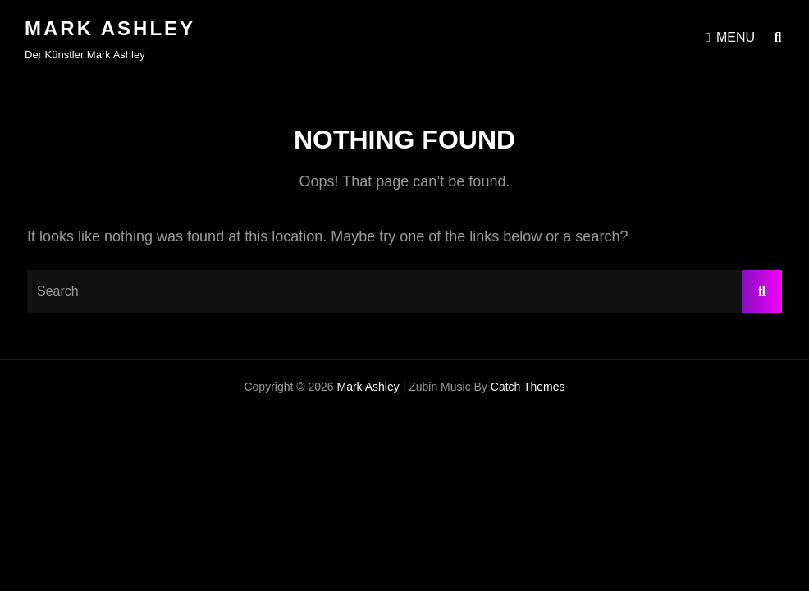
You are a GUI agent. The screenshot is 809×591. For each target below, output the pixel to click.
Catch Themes (528, 386)
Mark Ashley (110, 28)
